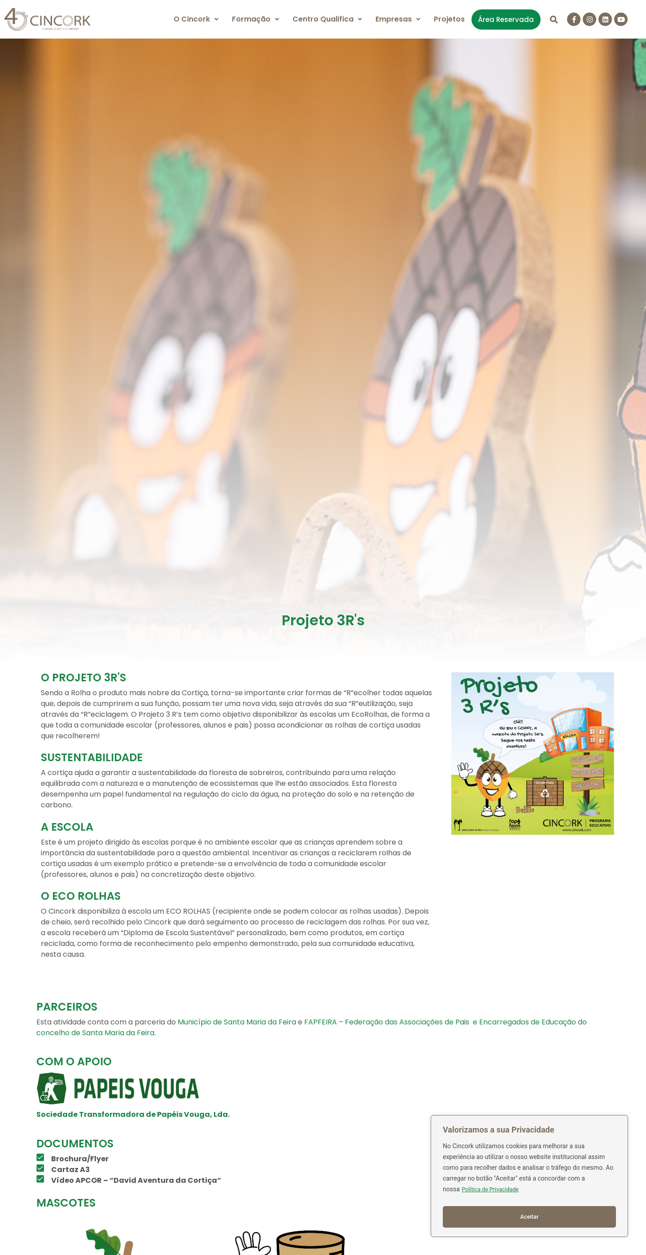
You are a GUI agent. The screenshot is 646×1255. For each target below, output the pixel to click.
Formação (255, 19)
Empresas (397, 19)
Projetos (449, 19)
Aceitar (529, 1216)
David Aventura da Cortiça (165, 1180)
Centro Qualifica (327, 19)
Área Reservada (506, 19)
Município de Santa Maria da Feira (237, 1022)
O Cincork (196, 19)
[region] (529, 1178)
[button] (196, 19)
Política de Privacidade (493, 1193)
